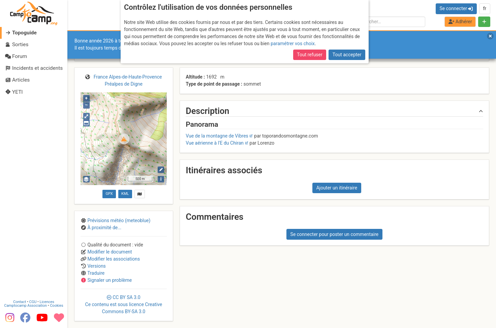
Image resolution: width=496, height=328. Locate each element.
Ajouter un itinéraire (336, 187)
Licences (47, 302)
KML (125, 193)
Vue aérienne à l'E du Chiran (215, 143)
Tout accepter (347, 54)
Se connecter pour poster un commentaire (334, 234)
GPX (109, 193)
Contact (19, 302)
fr (484, 8)
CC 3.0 (123, 304)
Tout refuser (309, 54)
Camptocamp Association (25, 305)
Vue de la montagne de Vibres (217, 136)
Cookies (56, 305)
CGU (33, 302)
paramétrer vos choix (293, 43)
